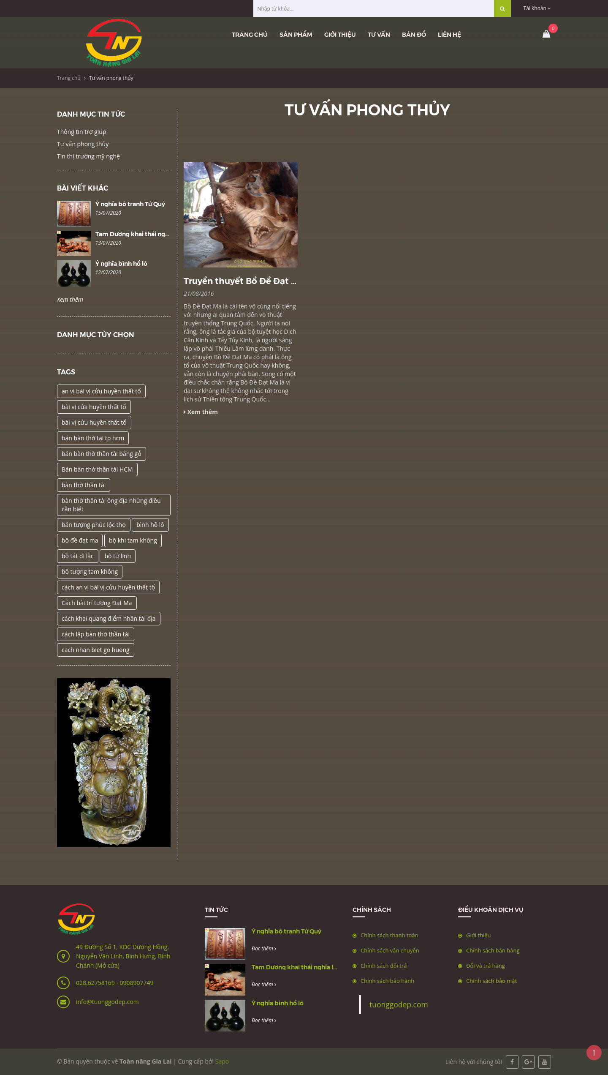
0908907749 (136, 983)
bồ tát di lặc (78, 556)
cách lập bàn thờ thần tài (96, 634)
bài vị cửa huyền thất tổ (94, 407)
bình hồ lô (150, 525)
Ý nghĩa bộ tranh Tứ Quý (130, 203)
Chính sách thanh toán (389, 935)
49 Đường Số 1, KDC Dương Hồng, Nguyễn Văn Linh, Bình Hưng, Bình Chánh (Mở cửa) (123, 956)
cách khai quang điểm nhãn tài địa (109, 618)
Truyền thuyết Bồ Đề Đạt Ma (244, 280)
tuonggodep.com (398, 1004)
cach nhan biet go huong (96, 650)
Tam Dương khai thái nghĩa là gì (141, 233)
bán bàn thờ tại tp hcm (93, 438)
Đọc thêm (264, 948)
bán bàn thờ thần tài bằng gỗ (101, 454)
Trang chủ (250, 34)
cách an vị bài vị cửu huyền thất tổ (108, 587)
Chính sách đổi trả (384, 965)
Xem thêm (70, 299)
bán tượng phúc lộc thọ (94, 525)
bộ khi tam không (133, 540)
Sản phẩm (296, 34)
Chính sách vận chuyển (390, 950)
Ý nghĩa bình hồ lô (121, 263)
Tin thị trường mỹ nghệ (88, 156)
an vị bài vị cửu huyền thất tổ (101, 391)
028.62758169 (96, 983)
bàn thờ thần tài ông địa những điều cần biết (111, 505)
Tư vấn (379, 34)
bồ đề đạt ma (80, 540)
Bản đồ (414, 34)
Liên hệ (449, 34)
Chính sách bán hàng (493, 950)
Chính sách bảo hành (387, 981)
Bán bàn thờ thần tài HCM (97, 469)
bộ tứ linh (117, 556)
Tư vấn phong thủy (83, 144)
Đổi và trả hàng (485, 965)
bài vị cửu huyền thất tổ (94, 422)
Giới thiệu (340, 34)
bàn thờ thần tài (84, 485)
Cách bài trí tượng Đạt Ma (97, 603)
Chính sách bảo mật (491, 981)
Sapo (222, 1061)
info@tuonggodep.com (107, 1002)
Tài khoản (537, 8)
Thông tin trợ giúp (81, 132)
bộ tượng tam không (90, 572)
